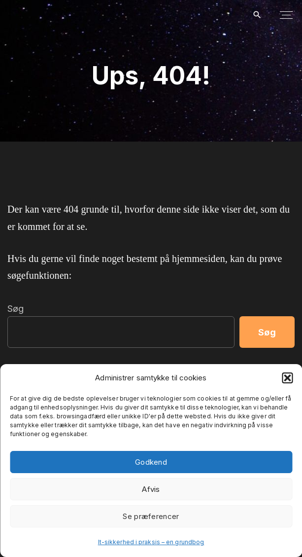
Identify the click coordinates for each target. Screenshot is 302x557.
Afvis (151, 489)
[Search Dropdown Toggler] (257, 15)
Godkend (151, 462)
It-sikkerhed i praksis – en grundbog (151, 542)
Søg (15, 308)
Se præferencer (151, 516)
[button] (287, 378)
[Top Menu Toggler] (286, 15)
